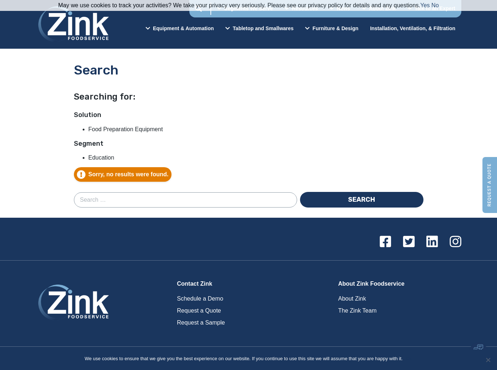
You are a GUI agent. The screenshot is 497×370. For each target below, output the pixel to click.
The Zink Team (357, 310)
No (435, 5)
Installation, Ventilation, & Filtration (412, 28)
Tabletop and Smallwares (259, 28)
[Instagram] (455, 242)
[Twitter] (409, 242)
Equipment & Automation (180, 28)
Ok (409, 358)
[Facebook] (385, 242)
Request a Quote (489, 185)
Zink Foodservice (72, 24)
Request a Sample (201, 322)
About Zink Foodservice (371, 284)
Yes (425, 5)
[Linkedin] (432, 242)
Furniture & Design (331, 28)
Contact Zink (194, 284)
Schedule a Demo (200, 298)
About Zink (352, 298)
